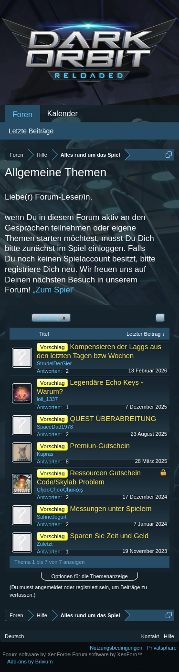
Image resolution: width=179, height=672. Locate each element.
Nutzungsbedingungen (116, 648)
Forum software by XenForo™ (107, 654)
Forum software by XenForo (37, 654)
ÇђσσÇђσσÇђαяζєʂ (60, 489)
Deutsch (14, 636)
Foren (22, 114)
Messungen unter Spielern (111, 508)
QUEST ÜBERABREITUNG (113, 418)
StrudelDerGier (54, 363)
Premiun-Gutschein (100, 446)
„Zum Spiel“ (54, 289)
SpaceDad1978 (55, 427)
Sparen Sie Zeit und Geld (109, 536)
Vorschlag (51, 318)
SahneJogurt (51, 517)
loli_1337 (47, 399)
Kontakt (150, 636)
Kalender (62, 114)
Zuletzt (45, 544)
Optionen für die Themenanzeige (89, 576)
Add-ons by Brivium (30, 661)
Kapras (45, 454)
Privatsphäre (162, 648)
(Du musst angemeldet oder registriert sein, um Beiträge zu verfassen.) (78, 591)
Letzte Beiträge (31, 131)
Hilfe (169, 636)
